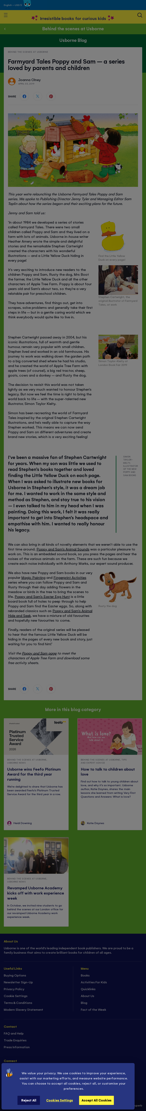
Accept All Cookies (96, 1100)
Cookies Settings (59, 1100)
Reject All (28, 1100)
